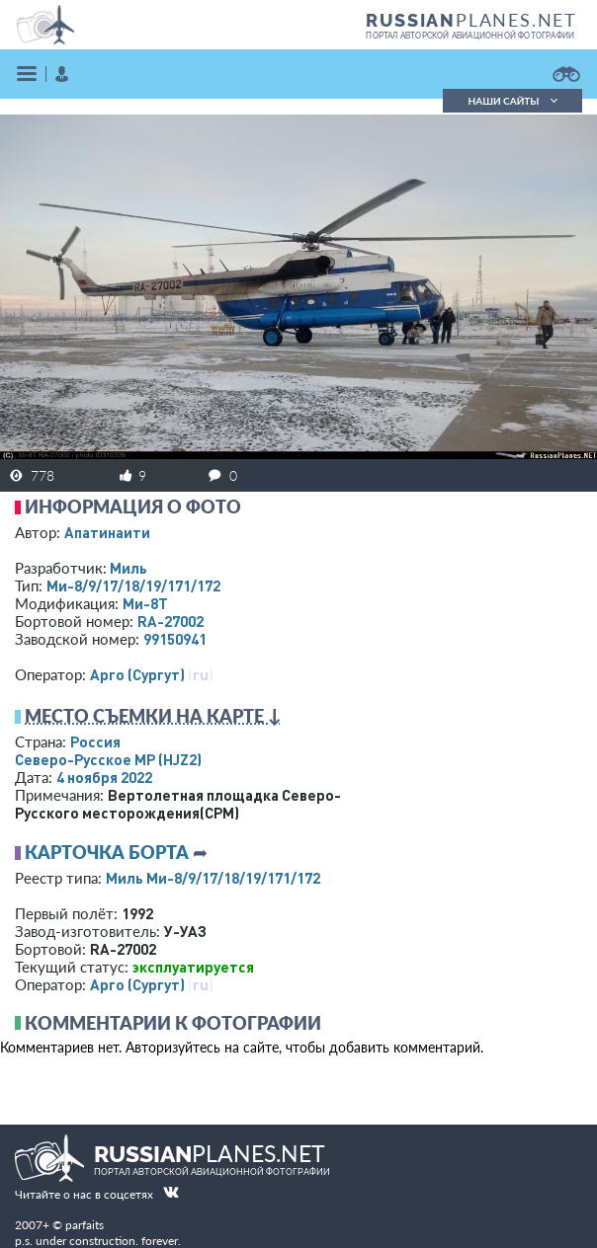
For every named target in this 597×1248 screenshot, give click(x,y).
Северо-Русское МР (108, 759)
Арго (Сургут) (137, 674)
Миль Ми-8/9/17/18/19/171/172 (213, 878)
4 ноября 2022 (104, 777)
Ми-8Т (145, 603)
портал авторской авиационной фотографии (470, 35)
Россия (95, 741)
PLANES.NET (471, 20)
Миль (128, 568)
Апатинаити (107, 532)
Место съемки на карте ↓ (153, 716)
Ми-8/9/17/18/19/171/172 (133, 585)
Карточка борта (107, 852)
